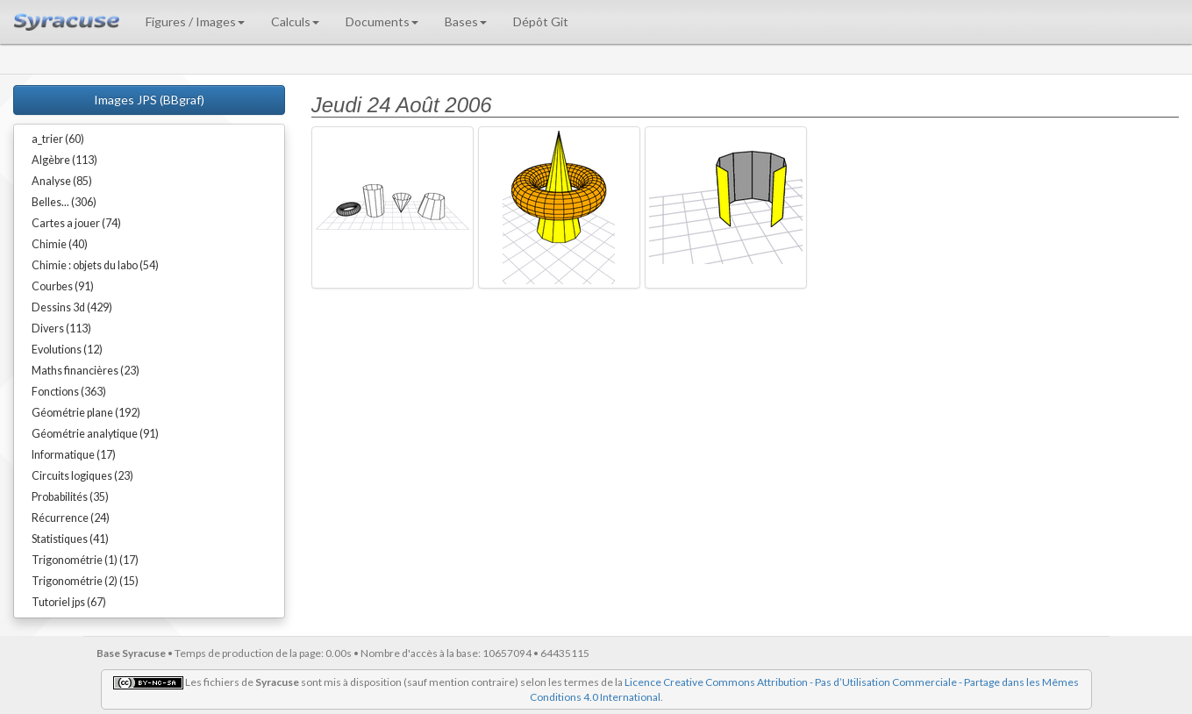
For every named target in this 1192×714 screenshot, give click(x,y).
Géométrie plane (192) (86, 412)
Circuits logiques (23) (82, 475)
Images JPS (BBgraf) (149, 99)
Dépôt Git (540, 21)
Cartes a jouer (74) (76, 223)
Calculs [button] (295, 21)
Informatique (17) (74, 454)
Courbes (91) (63, 286)
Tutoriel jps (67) (69, 602)
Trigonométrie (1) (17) (85, 560)
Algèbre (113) (64, 160)
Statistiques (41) (70, 539)
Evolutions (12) (67, 349)
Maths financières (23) (85, 370)
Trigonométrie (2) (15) (85, 581)
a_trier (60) (58, 139)
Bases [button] (466, 21)
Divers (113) (61, 328)
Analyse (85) (62, 181)
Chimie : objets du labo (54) (95, 265)
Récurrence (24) (71, 518)
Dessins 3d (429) (72, 307)
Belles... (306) (64, 202)
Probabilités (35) (70, 496)
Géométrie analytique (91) (95, 433)
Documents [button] (382, 21)
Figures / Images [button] (195, 21)
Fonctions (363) (69, 391)
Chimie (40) (60, 244)
